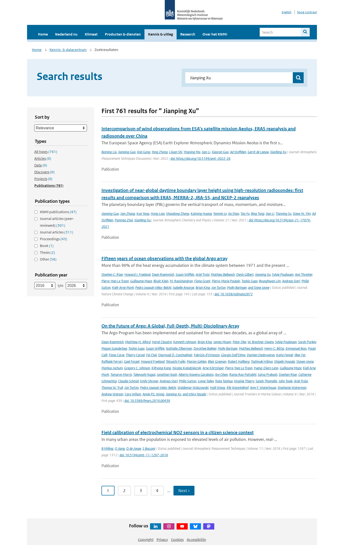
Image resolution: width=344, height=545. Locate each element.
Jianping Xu (263, 274)
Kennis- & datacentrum (68, 49)
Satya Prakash (267, 374)
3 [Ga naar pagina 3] (141, 490)
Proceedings (53, 239)
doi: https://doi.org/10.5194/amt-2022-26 (200, 158)
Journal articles (56, 232)
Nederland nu (66, 34)
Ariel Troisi (202, 274)
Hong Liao (158, 213)
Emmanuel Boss (296, 348)
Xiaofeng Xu (278, 152)
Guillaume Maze (141, 281)
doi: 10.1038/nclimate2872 (234, 294)
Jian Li (206, 152)
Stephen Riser (288, 374)
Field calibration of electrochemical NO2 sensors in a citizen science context (177, 432)
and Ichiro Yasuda (194, 394)
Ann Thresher (303, 274)
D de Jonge (133, 448)
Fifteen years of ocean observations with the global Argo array (164, 258)
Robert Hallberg (239, 361)
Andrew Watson (112, 394)
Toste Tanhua (224, 381)
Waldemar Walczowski (193, 387)
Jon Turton (218, 287)
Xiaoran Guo (220, 152)
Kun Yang (142, 213)
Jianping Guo (127, 152)
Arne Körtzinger (213, 368)
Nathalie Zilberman (179, 348)
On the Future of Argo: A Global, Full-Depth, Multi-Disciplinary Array (170, 326)
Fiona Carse (116, 355)
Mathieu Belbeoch (223, 274)
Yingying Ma (192, 152)
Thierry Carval (135, 355)
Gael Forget (132, 361)
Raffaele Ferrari (111, 361)
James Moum (222, 342)
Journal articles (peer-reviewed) (57, 222)
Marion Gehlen (197, 361)
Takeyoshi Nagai (144, 374)
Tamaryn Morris (121, 374)
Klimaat (91, 34)
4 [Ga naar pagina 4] (157, 490)
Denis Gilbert (245, 274)
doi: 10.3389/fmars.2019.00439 (147, 400)
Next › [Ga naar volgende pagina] (184, 490)
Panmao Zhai (124, 220)
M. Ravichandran (181, 281)
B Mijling (107, 448)
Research (187, 34)
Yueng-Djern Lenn (266, 368)
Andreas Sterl (291, 281)
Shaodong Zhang (177, 213)
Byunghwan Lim (270, 281)
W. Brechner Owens (261, 342)
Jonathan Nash (167, 374)
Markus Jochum (112, 368)
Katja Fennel (284, 355)
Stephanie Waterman (292, 387)
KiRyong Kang (161, 368)
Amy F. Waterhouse (263, 387)
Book (47, 245)
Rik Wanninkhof (238, 387)
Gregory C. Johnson (137, 368)
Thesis (47, 252)
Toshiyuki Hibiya (262, 361)
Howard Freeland (153, 361)
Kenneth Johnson (184, 342)
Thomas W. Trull (112, 387)
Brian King (203, 287)
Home (43, 34)
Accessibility (196, 539)
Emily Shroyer (149, 381)
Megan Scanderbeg (114, 348)
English (286, 12)
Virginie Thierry (244, 381)
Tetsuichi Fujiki (175, 361)
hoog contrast (307, 12)
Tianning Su (283, 213)
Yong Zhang (160, 152)
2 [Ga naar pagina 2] (124, 490)
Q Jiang (120, 448)
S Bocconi (149, 448)
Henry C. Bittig (274, 348)
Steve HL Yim (302, 213)
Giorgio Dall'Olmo (233, 355)
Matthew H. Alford (137, 342)
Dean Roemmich (163, 274)
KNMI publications (58, 212)
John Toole (286, 381)
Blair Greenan (217, 361)
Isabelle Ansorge (183, 287)
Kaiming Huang (201, 213)
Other (48, 259)
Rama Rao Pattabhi (242, 374)
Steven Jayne (305, 361)
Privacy (162, 539)
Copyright (145, 539)
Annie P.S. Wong (153, 394)
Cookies (177, 539)
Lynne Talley (206, 381)
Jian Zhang (127, 213)
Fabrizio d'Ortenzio (207, 355)
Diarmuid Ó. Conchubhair (175, 355)
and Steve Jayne (258, 287)
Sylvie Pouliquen (283, 274)
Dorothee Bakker (205, 348)
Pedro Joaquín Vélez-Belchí (153, 287)
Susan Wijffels (185, 274)
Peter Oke (239, 342)
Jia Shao (233, 213)
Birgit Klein (160, 281)
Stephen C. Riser (112, 274)
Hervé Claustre (162, 342)
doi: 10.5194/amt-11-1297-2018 (144, 455)
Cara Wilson (133, 394)
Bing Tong (257, 213)
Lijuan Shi (175, 152)
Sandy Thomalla (266, 381)
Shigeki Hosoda (284, 361)
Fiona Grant (202, 281)
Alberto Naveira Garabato (196, 374)
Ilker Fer (299, 355)
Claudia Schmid (128, 381)
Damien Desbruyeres (261, 355)
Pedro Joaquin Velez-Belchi (158, 387)
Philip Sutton (187, 381)
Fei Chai (151, 355)
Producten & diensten (123, 34)
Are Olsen (221, 374)
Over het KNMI (214, 34)
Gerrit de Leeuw (258, 152)
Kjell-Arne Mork (123, 287)
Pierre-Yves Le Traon (115, 281)
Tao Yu (245, 213)
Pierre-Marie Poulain (226, 281)
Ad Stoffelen (238, 152)
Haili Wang (217, 387)
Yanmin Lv (220, 213)
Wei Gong (143, 152)
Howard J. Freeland (137, 274)
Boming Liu (109, 152)
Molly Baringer (237, 287)
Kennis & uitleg (160, 34)
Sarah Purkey (307, 342)
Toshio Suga (250, 281)
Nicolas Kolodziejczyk (186, 368)
